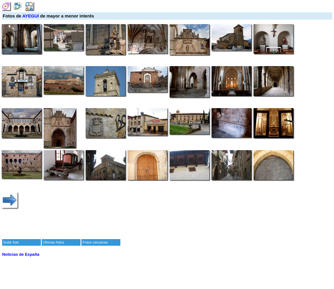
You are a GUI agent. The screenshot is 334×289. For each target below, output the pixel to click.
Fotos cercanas (95, 242)
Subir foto (11, 242)
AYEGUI (30, 15)
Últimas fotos (53, 242)
